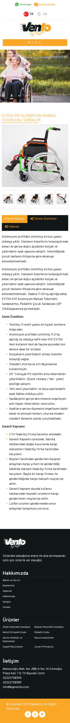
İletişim (7, 602)
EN (45, 14)
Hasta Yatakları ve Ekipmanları (12, 640)
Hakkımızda (9, 596)
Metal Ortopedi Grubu (14, 632)
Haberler (7, 591)
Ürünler (7, 607)
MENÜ (35, 43)
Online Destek (47, 4)
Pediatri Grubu (42, 632)
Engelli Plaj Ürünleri (13, 646)
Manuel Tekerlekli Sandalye (49, 627)
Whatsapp (25, 4)
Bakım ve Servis (11, 580)
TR (31, 14)
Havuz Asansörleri (44, 638)
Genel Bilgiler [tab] (14, 219)
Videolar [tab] (12, 227)
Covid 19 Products (44, 646)
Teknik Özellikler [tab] (43, 219)
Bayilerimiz (9, 585)
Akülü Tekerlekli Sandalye (16, 627)
